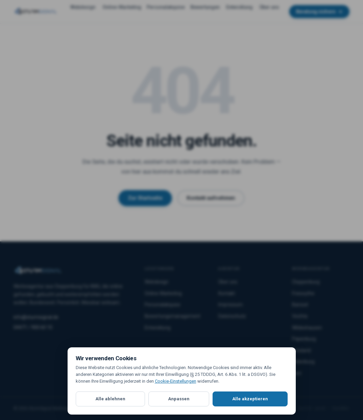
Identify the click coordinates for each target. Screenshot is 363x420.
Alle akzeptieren (250, 398)
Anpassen (178, 398)
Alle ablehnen (110, 398)
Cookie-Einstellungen (175, 381)
